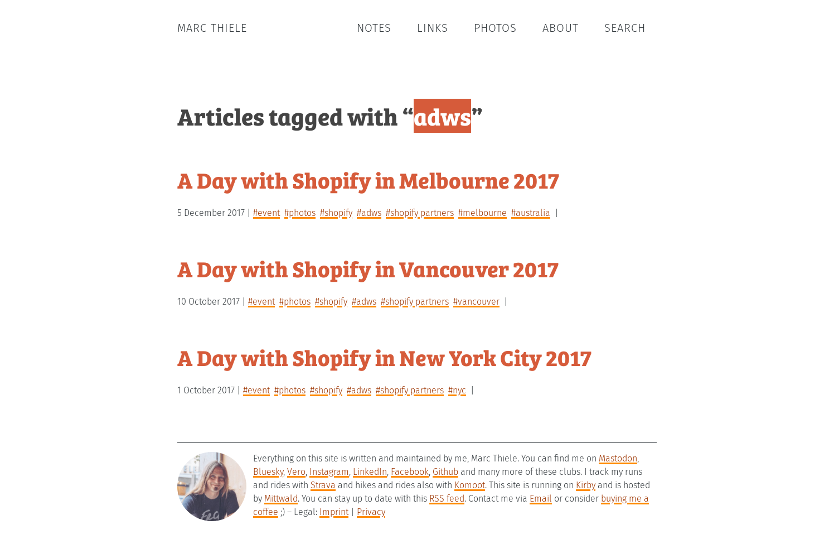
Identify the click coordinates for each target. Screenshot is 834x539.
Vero (296, 471)
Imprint (333, 512)
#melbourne (482, 213)
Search (625, 28)
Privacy (371, 512)
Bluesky (268, 471)
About (560, 28)
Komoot (469, 485)
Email (541, 498)
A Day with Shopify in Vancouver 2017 (368, 268)
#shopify (336, 213)
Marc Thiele (212, 28)
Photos (495, 28)
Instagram (329, 471)
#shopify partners (420, 213)
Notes (374, 28)
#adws (369, 213)
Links (432, 28)
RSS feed (446, 498)
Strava (323, 485)
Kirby (585, 485)
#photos (300, 213)
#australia (530, 213)
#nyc (457, 390)
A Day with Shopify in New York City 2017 (384, 357)
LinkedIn (370, 471)
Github (445, 471)
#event (266, 213)
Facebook (410, 471)
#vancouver (476, 301)
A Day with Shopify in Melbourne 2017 (368, 179)
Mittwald (281, 498)
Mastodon (618, 458)
